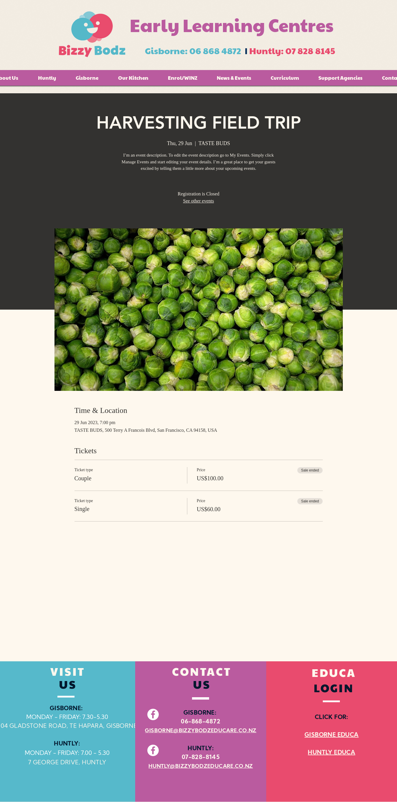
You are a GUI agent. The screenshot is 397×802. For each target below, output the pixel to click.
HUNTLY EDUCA (331, 753)
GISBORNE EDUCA (332, 735)
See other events (198, 200)
